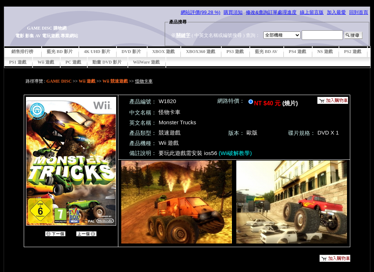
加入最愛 (336, 12)
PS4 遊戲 (297, 51)
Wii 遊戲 (45, 62)
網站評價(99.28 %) (200, 12)
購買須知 (233, 12)
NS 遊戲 (325, 51)
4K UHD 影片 (97, 51)
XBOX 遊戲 (163, 51)
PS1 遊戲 (17, 62)
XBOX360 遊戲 (200, 51)
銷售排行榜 (22, 51)
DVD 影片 (131, 51)
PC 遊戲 (73, 62)
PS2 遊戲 (352, 51)
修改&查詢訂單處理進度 (271, 12)
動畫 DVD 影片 (107, 62)
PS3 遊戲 (235, 51)
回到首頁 (358, 12)
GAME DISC (59, 81)
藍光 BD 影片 (60, 51)
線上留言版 (312, 12)
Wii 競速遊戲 (115, 81)
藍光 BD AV (266, 51)
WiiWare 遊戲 (146, 62)
